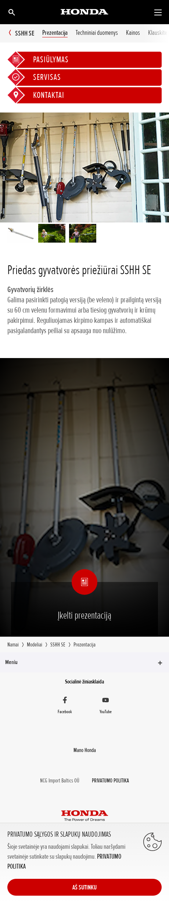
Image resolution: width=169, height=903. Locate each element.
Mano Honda (84, 750)
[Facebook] (65, 706)
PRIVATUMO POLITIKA (110, 780)
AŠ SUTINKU (84, 887)
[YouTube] (105, 706)
